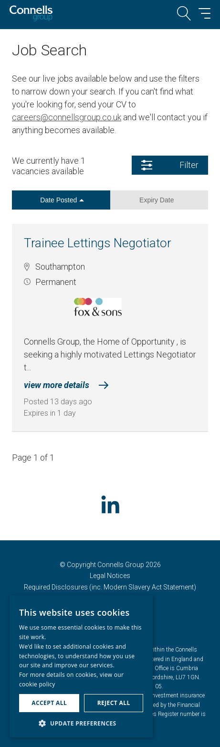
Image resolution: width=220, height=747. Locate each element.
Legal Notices (110, 575)
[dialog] (81, 666)
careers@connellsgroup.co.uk (66, 117)
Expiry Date (156, 200)
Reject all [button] (113, 703)
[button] (81, 723)
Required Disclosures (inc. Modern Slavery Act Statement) (110, 587)
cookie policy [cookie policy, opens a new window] (37, 684)
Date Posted (58, 200)
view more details (66, 385)
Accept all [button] (49, 703)
